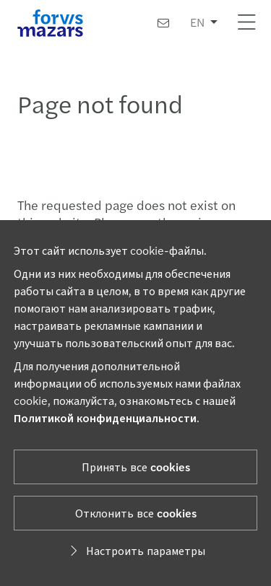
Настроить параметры (135, 550)
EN (197, 22)
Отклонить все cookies (136, 512)
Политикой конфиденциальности (105, 417)
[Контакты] (163, 23)
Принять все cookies (136, 466)
